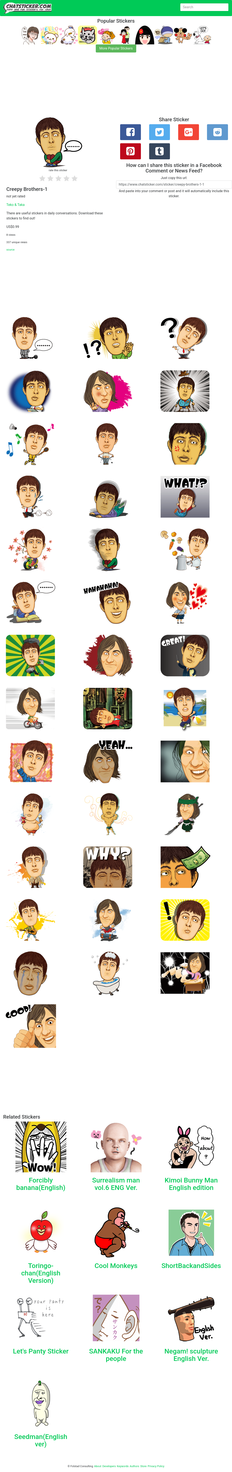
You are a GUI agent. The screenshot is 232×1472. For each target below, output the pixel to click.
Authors (134, 1466)
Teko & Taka (15, 205)
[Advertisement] (116, 87)
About (97, 1466)
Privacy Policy (156, 1466)
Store (143, 1466)
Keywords (123, 1466)
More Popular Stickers (116, 48)
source (10, 249)
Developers (109, 1466)
